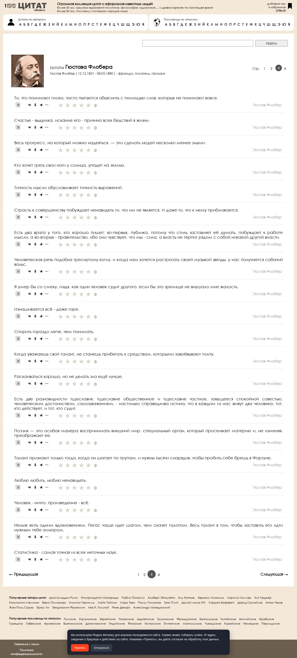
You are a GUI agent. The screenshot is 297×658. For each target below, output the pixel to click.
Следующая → (274, 574)
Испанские (153, 623)
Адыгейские (145, 619)
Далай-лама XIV (194, 602)
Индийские (117, 623)
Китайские (228, 619)
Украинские (88, 619)
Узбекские (33, 623)
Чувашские (213, 623)
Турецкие (16, 623)
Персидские (271, 623)
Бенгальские (208, 619)
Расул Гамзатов (149, 602)
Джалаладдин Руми (63, 597)
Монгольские (192, 623)
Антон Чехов (274, 602)
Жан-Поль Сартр (21, 607)
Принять (79, 647)
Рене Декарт (121, 607)
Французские (186, 619)
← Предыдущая (23, 574)
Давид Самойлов (250, 602)
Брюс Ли (43, 607)
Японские (135, 623)
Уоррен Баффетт (221, 602)
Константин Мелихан (24, 602)
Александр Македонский (151, 607)
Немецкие (250, 623)
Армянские (52, 623)
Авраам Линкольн (211, 597)
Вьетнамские (72, 623)
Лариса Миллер (239, 597)
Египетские (172, 623)
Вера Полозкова (54, 602)
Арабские (266, 619)
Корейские (232, 623)
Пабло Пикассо (133, 597)
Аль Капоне (186, 597)
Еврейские (107, 619)
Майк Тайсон (107, 602)
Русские (70, 619)
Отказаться (101, 647)
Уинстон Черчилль (82, 602)
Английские (247, 619)
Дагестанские (95, 623)
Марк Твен (127, 602)
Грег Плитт (171, 602)
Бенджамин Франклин (68, 607)
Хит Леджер (263, 597)
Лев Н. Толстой (98, 607)
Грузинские (165, 619)
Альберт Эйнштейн (161, 597)
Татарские (126, 619)
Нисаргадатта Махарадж (100, 597)
